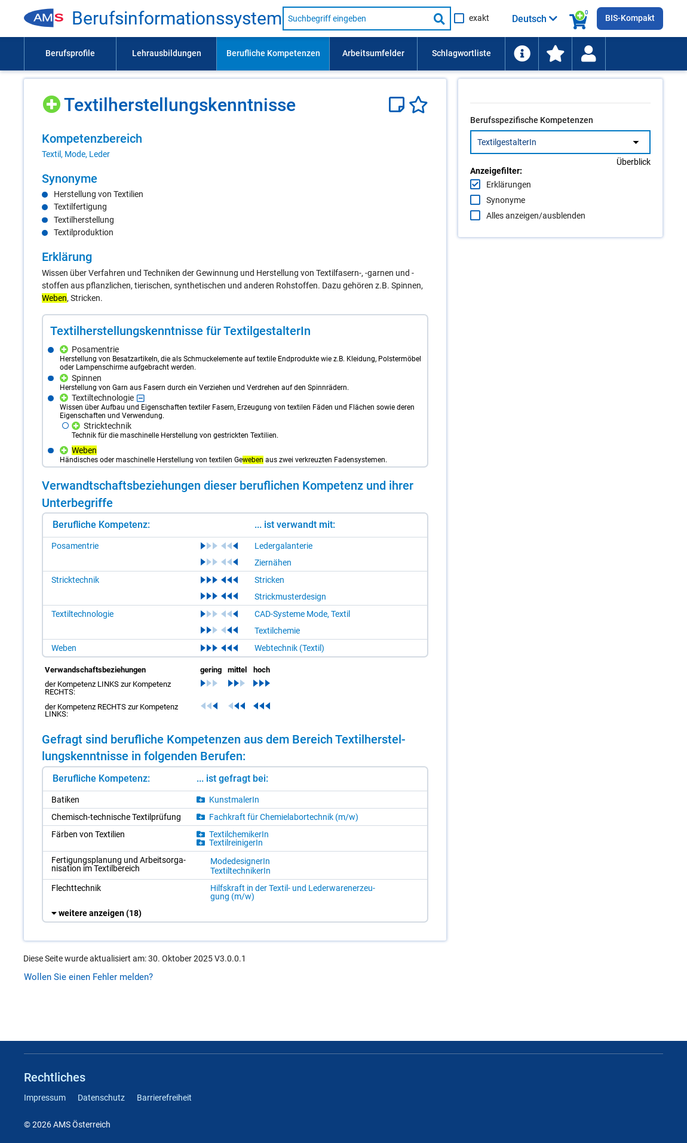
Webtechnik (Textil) (289, 676)
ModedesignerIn (240, 890)
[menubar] (343, 53)
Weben (63, 676)
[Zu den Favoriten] (555, 53)
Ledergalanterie (283, 574)
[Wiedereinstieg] (588, 53)
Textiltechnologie (82, 642)
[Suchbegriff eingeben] (356, 18)
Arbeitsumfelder (373, 53)
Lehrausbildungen (166, 53)
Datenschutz (101, 1097)
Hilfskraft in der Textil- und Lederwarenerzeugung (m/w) (264, 920)
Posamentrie (75, 574)
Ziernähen (273, 591)
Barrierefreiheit (164, 1097)
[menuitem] (70, 53)
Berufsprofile (70, 53)
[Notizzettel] (399, 104)
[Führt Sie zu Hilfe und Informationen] (521, 53)
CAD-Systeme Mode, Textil (302, 642)
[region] (235, 145)
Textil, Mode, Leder (76, 154)
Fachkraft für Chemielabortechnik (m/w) (283, 845)
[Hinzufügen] (53, 100)
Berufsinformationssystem (177, 18)
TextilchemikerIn (239, 863)
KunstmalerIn (234, 828)
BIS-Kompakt (630, 18)
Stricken (269, 608)
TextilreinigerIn (236, 871)
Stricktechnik (75, 608)
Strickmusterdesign (290, 625)
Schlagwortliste (461, 53)
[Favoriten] (418, 104)
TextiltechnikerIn (240, 899)
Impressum (45, 1097)
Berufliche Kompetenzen (273, 53)
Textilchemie (277, 659)
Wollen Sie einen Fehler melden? (88, 1005)
